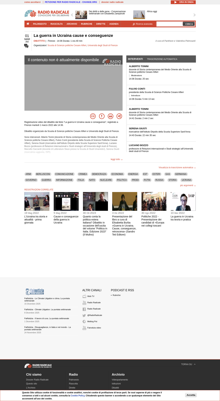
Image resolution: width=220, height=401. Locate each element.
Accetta (191, 395)
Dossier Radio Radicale (37, 379)
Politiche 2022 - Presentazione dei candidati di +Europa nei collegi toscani (152, 221)
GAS (167, 174)
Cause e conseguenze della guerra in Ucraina (66, 219)
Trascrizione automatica (162, 59)
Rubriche (117, 295)
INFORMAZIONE (64, 180)
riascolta (56, 24)
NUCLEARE (106, 180)
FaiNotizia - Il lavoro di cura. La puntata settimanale (46, 318)
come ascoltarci (32, 2)
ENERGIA (133, 174)
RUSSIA (159, 180)
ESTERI (156, 174)
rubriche (86, 24)
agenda (114, 24)
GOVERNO (31, 180)
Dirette (72, 388)
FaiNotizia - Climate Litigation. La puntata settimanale (47, 309)
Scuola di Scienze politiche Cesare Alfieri (67, 45)
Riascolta (73, 383)
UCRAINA (186, 180)
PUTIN (147, 180)
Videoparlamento (120, 379)
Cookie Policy (78, 395)
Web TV (90, 296)
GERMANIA (181, 174)
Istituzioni (116, 383)
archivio (72, 24)
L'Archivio (31, 388)
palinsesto (40, 24)
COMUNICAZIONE (64, 174)
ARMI (28, 174)
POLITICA (122, 180)
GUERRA (46, 180)
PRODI (135, 180)
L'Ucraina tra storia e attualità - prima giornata (35, 219)
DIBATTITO (39, 41)
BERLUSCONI (43, 174)
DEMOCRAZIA (99, 174)
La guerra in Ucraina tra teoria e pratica (182, 218)
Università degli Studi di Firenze (103, 45)
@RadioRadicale (94, 315)
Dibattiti (115, 388)
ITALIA (81, 180)
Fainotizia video (94, 328)
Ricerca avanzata (144, 24)
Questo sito (31, 383)
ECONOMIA (117, 174)
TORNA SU (186, 364)
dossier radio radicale (112, 2)
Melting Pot (92, 321)
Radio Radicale (94, 302)
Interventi (135, 59)
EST (145, 174)
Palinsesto (74, 379)
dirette (100, 24)
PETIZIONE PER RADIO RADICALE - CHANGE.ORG (71, 2)
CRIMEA (83, 174)
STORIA (172, 180)
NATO (92, 180)
